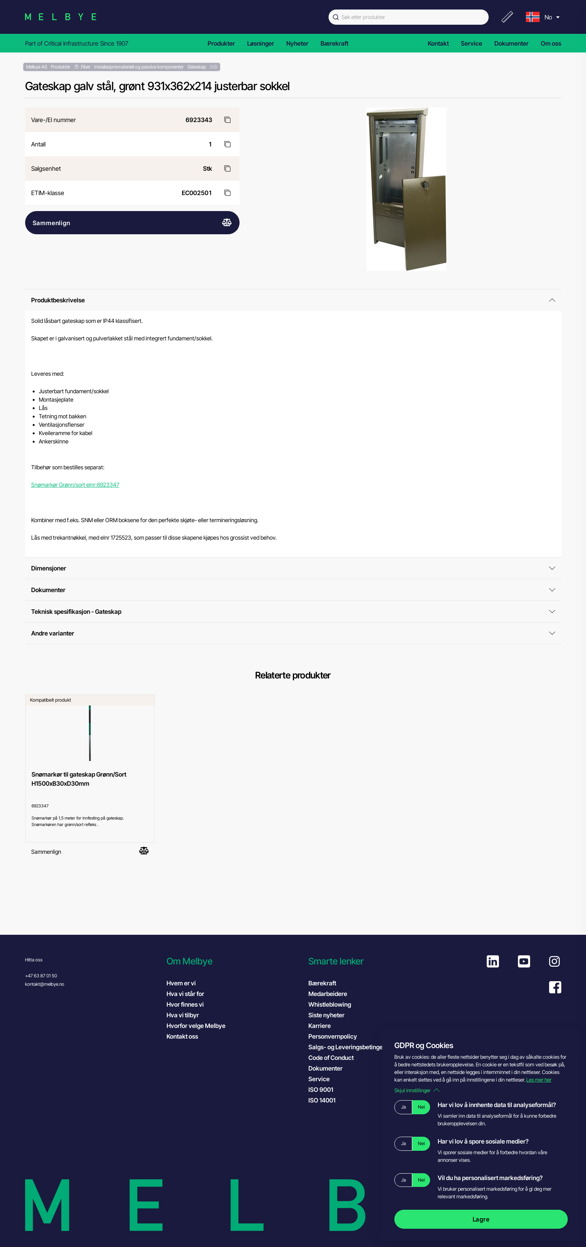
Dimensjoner (293, 568)
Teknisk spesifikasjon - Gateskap (293, 611)
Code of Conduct (338, 1057)
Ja (403, 1107)
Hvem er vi (181, 983)
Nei (421, 1107)
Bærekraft (334, 43)
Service (471, 43)
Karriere (319, 1025)
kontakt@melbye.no (44, 984)
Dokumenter (511, 43)
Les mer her (538, 1080)
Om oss (551, 43)
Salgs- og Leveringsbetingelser (350, 1047)
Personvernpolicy (332, 1036)
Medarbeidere (327, 994)
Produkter (221, 43)
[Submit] (335, 17)
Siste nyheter (326, 1015)
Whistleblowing (329, 1004)
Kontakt (438, 43)
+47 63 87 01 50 (41, 976)
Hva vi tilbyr (183, 1015)
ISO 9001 (328, 1089)
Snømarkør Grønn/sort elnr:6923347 (75, 484)
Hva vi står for (185, 994)
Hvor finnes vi (185, 1004)
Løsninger (260, 43)
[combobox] (408, 17)
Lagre (481, 1219)
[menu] (542, 17)
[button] (234, 961)
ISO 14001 (329, 1100)
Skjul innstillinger (417, 1090)
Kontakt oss (182, 1036)
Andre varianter (293, 633)
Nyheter (297, 43)
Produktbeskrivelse (293, 300)
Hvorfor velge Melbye (196, 1025)
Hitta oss (34, 960)
